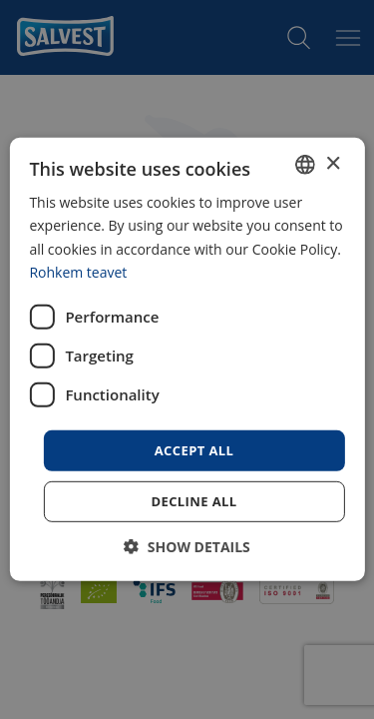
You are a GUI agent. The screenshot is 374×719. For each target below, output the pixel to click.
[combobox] (305, 165)
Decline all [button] (193, 501)
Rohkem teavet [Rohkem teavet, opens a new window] (78, 271)
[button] (187, 546)
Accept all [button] (194, 450)
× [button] (332, 163)
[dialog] (186, 359)
